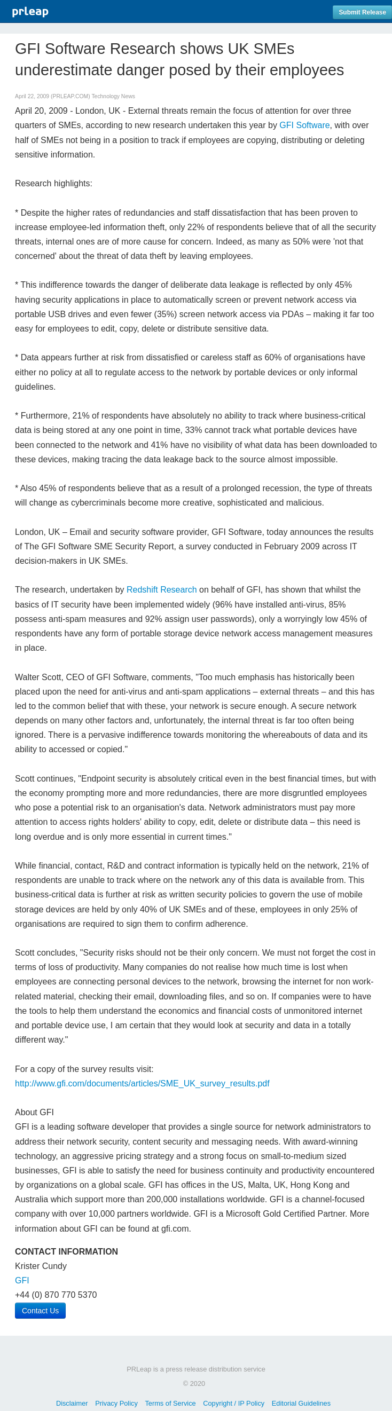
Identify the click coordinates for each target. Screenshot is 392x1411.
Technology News (113, 96)
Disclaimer (72, 1403)
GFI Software (304, 125)
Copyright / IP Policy (233, 1403)
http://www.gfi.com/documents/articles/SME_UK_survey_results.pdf (142, 1083)
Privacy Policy (116, 1403)
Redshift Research (162, 589)
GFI (22, 1280)
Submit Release (362, 12)
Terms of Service (170, 1403)
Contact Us (40, 1310)
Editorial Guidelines (301, 1403)
